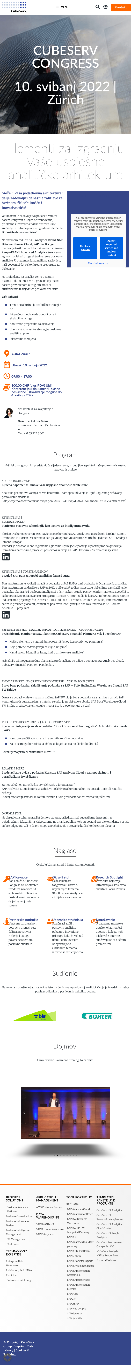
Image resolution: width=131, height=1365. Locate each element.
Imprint (19, 1346)
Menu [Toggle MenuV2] (62, 7)
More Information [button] (98, 263)
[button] (24, 1113)
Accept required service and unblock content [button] (111, 248)
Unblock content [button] (85, 248)
